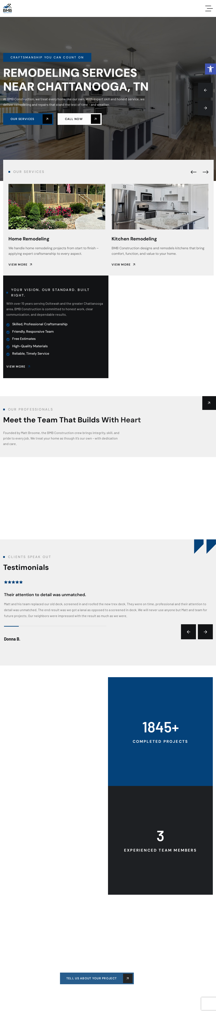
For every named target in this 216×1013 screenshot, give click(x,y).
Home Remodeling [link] (28, 239)
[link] (210, 68)
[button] (205, 90)
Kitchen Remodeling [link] (134, 239)
